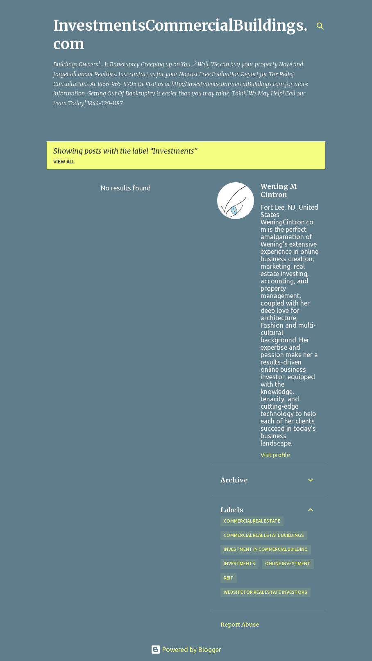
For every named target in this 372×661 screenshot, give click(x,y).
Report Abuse (239, 624)
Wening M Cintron (279, 190)
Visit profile (275, 455)
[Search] (320, 26)
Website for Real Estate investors (265, 592)
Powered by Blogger (186, 649)
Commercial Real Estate (252, 520)
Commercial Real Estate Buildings (264, 535)
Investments (239, 563)
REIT (229, 577)
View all (64, 161)
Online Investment (288, 563)
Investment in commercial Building (266, 549)
